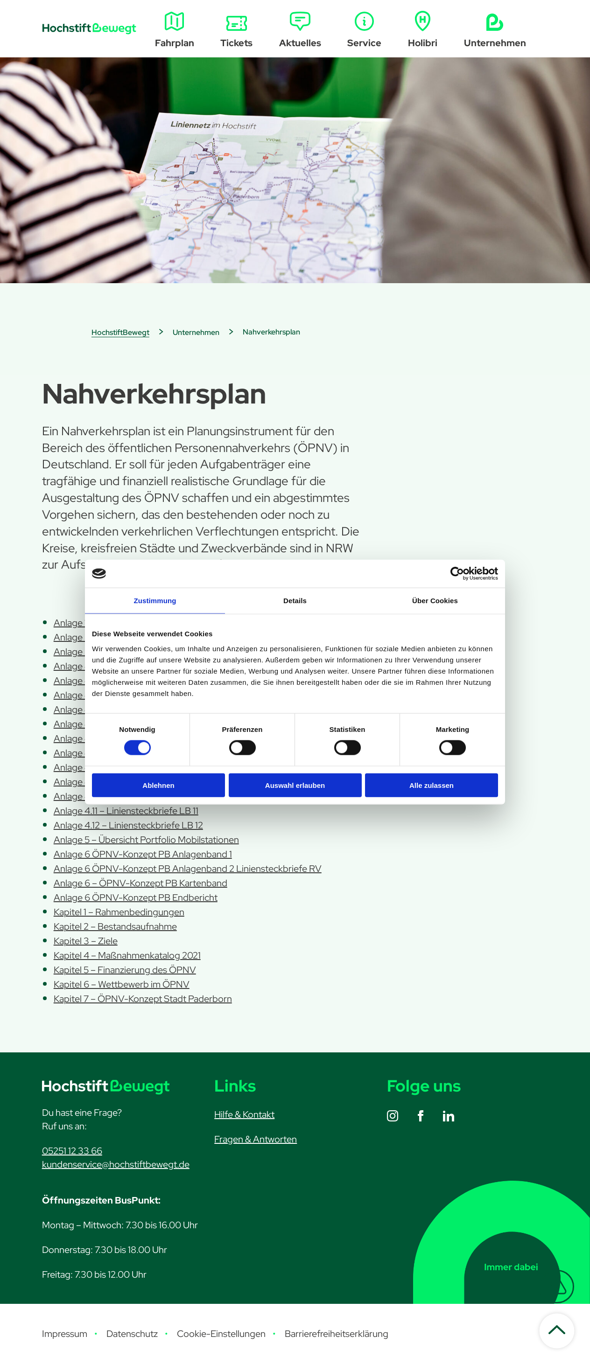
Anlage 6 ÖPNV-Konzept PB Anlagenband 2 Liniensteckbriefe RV (188, 869)
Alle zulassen (431, 785)
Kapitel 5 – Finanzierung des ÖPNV (125, 970)
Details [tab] (295, 601)
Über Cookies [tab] (435, 601)
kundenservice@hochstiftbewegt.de (116, 1164)
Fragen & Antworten (255, 1139)
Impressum (64, 1334)
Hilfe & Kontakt (244, 1114)
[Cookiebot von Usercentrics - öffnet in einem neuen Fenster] (457, 574)
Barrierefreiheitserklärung (336, 1334)
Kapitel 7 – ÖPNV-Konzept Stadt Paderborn (143, 999)
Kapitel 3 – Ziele (86, 941)
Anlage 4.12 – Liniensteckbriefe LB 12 (128, 825)
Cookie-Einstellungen (221, 1334)
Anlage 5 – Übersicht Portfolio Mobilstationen (146, 840)
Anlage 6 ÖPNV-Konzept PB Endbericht (136, 897)
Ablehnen (158, 785)
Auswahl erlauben (295, 785)
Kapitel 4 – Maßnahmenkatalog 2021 (127, 955)
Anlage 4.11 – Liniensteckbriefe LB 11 (126, 811)
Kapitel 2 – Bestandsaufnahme (115, 926)
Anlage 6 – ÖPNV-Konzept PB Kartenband (140, 883)
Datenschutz (132, 1334)
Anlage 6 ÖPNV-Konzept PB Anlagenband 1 (143, 854)
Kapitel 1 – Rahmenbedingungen (119, 912)
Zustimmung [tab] (155, 601)
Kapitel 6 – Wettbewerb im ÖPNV (122, 984)
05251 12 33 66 (72, 1151)
